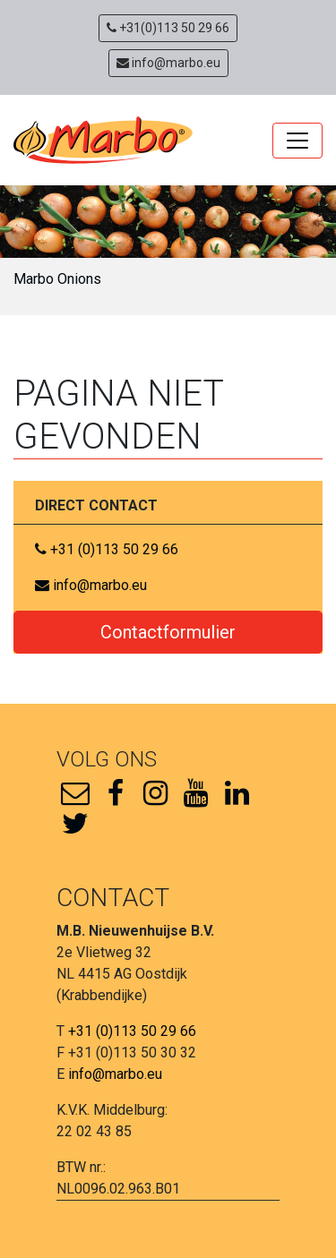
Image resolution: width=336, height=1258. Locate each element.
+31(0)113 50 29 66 (168, 28)
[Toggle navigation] (297, 140)
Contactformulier (168, 632)
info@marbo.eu (168, 63)
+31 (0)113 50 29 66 (106, 549)
